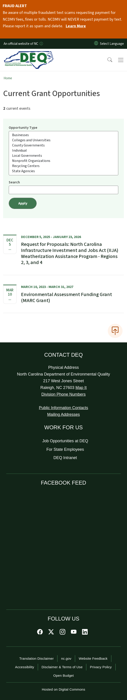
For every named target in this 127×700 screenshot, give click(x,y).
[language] (113, 43)
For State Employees (65, 449)
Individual (63, 150)
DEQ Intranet (65, 457)
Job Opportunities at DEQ (65, 441)
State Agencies (63, 171)
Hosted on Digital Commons (63, 689)
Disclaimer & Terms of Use (62, 667)
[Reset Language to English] (96, 43)
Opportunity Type (23, 127)
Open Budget (63, 675)
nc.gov (66, 658)
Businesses (63, 135)
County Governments (63, 145)
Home (8, 78)
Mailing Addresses (63, 414)
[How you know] (41, 43)
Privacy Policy (101, 667)
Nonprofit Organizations (63, 160)
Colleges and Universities (63, 140)
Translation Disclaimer (36, 658)
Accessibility (24, 667)
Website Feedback (93, 658)
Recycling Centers (63, 166)
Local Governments (63, 155)
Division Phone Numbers (63, 394)
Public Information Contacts (63, 408)
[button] (107, 60)
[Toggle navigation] (120, 60)
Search (14, 182)
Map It (81, 387)
